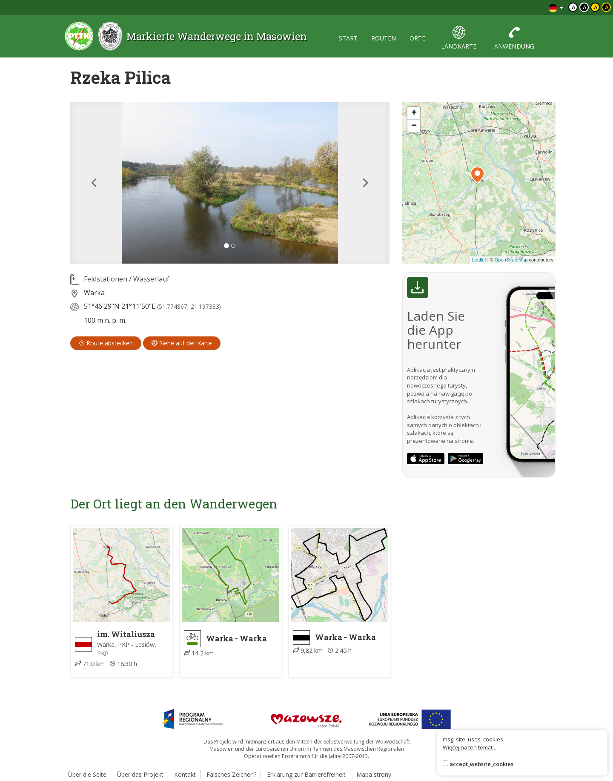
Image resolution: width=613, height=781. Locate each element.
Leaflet (479, 259)
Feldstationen (105, 279)
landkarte (458, 38)
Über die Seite (87, 774)
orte (417, 38)
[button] (94, 183)
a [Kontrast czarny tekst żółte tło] (596, 7)
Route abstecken (106, 343)
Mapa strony (373, 774)
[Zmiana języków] (556, 7)
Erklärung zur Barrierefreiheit (306, 774)
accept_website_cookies (481, 764)
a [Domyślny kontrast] (574, 7)
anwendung (514, 38)
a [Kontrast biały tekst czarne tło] (585, 7)
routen (383, 38)
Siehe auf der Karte (182, 343)
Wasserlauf (151, 279)
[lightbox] (230, 183)
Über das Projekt (140, 774)
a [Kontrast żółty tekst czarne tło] (607, 7)
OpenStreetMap (511, 259)
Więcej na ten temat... (469, 747)
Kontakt (185, 774)
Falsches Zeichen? (231, 774)
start (348, 38)
